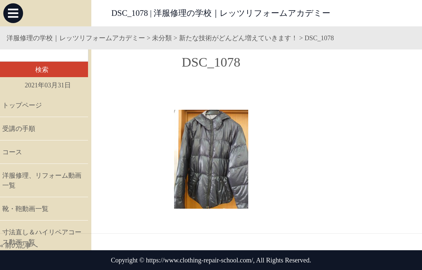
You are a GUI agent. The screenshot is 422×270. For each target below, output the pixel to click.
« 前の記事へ (19, 245)
